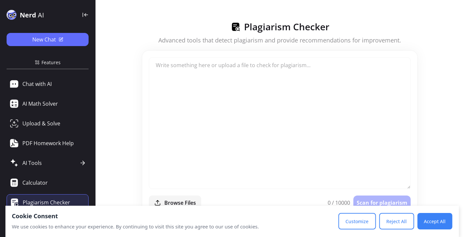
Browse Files (175, 202)
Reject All (396, 221)
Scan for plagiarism (382, 202)
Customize (356, 221)
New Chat (47, 39)
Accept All (435, 221)
